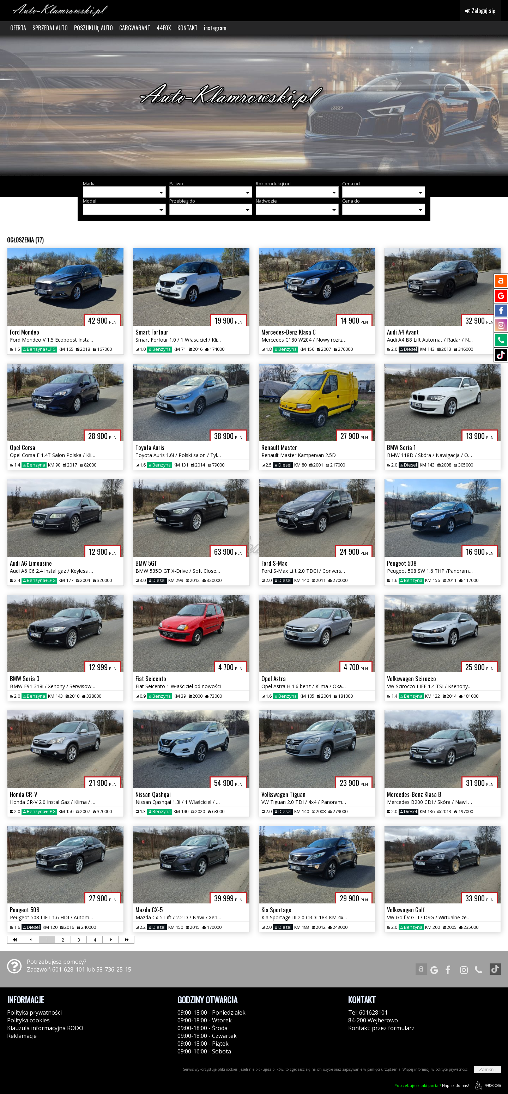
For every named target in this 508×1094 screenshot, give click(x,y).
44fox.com (486, 1085)
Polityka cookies (28, 1020)
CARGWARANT (134, 28)
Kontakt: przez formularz (381, 1028)
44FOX (164, 28)
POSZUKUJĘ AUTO (93, 28)
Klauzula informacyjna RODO (45, 1028)
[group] (254, 105)
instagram (215, 28)
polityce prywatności (451, 1069)
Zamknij (487, 1069)
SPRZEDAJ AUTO (50, 28)
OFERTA (18, 28)
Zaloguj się (480, 10)
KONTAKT (187, 28)
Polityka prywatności (34, 1012)
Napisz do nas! (431, 1085)
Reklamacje (22, 1036)
